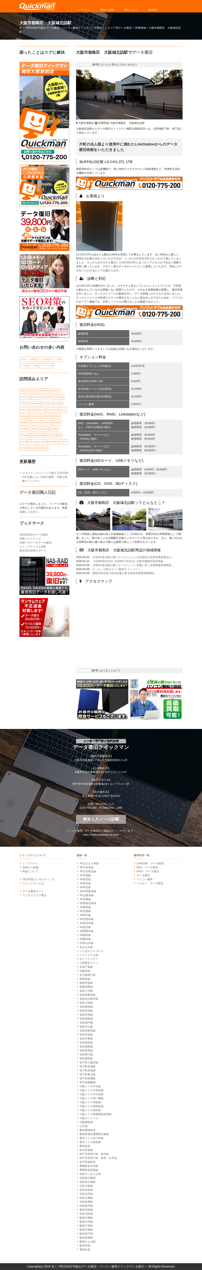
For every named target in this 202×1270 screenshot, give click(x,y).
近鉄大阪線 (86, 1185)
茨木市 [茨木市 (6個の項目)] (33, 445)
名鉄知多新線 (88, 1030)
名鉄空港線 (86, 1034)
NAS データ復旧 (147, 867)
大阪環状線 (86, 1122)
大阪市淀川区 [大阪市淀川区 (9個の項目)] (46, 421)
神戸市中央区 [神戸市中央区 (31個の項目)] (32, 439)
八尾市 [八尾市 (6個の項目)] (29, 390)
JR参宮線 (85, 879)
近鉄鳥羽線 (86, 1205)
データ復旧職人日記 (37, 489)
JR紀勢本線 (87, 919)
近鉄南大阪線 (88, 1177)
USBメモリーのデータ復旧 (35, 539)
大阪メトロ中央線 (90, 1086)
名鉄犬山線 (86, 1026)
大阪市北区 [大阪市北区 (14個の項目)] (62, 409)
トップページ (83, 9)
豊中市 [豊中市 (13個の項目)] (45, 445)
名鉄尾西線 (86, 1006)
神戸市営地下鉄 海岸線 (94, 1154)
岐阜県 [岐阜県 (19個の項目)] (40, 433)
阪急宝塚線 (86, 1229)
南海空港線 (86, 982)
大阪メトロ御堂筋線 (91, 1106)
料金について (131, 9)
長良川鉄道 (86, 1213)
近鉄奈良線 (86, 1189)
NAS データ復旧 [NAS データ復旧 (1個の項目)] (41, 359)
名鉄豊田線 (86, 1058)
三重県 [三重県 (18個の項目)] (22, 390)
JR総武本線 (87, 923)
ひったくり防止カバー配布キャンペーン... (118, 569)
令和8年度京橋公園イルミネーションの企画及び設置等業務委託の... (133, 557)
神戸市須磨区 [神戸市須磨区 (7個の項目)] (24, 445)
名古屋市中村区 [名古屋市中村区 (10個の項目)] (54, 390)
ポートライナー (89, 959)
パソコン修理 (145, 879)
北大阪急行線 (88, 974)
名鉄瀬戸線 (86, 1022)
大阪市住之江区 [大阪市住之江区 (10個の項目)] (52, 409)
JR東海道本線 (88, 903)
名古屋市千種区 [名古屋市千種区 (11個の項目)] (25, 396)
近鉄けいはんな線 (90, 1173)
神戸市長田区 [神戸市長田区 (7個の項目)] (63, 439)
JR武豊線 (85, 911)
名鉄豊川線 (86, 1054)
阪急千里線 (86, 1225)
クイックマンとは (33, 883)
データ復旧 (142, 52)
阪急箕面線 (86, 1237)
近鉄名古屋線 (88, 1181)
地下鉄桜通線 (88, 1078)
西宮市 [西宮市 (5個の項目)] (39, 445)
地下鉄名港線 (88, 1070)
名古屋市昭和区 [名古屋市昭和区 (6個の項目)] (48, 396)
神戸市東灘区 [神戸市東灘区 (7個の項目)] (53, 439)
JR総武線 (85, 927)
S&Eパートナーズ (30, 535)
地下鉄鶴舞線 (88, 1082)
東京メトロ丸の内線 (91, 1138)
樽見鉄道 (85, 1146)
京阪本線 (85, 970)
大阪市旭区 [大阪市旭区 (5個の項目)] (56, 415)
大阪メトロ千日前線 (91, 1094)
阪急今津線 (86, 1221)
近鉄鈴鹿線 (86, 1201)
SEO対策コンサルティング (38, 879)
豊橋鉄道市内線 (89, 1166)
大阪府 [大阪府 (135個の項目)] (34, 433)
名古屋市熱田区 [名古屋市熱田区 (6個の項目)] (35, 402)
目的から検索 (30, 867)
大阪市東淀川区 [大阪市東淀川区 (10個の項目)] (25, 421)
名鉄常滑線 (86, 1010)
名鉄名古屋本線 (89, 998)
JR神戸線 (85, 915)
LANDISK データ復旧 (150, 863)
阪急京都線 (86, 1217)
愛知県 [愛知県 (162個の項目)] (47, 433)
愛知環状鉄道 (88, 1130)
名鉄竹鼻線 (86, 1038)
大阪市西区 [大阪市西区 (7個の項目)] (34, 427)
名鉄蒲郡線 (86, 1046)
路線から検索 (107, 9)
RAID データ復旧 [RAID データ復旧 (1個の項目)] (55, 359)
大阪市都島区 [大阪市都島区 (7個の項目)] (54, 427)
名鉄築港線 (86, 1042)
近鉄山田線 (86, 1193)
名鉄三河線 (86, 990)
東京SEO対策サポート (32, 547)
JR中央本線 (87, 867)
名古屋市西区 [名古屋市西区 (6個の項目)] (24, 409)
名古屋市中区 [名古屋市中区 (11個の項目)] (43, 390)
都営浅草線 (86, 1209)
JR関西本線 (87, 931)
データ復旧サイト (33, 891)
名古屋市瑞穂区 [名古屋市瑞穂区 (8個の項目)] (47, 402)
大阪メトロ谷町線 (90, 1110)
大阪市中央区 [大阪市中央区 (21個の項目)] (41, 409)
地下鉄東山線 (88, 1074)
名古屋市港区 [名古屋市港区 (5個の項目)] (24, 402)
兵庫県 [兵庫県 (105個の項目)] (35, 390)
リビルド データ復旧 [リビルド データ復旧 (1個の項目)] (46, 365)
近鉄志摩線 (86, 1197)
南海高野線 (86, 986)
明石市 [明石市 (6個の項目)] (53, 433)
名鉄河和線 (86, 1014)
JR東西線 (85, 907)
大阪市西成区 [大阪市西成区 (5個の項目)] (44, 427)
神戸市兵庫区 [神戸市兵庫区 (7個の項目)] (42, 439)
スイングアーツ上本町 (32, 543)
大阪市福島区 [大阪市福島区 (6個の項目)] (24, 427)
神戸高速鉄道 (88, 1162)
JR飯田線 (85, 939)
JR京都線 (85, 875)
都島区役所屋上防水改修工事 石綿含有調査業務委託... (125, 573)
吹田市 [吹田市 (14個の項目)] (33, 409)
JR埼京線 (85, 887)
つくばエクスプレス (91, 951)
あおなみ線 (86, 947)
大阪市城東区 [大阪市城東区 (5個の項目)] (24, 415)
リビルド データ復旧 (150, 883)
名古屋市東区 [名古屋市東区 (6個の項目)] (59, 396)
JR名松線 (85, 883)
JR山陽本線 (87, 895)
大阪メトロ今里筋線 (91, 1090)
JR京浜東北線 (88, 871)
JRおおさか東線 (89, 863)
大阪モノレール (89, 1118)
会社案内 (152, 9)
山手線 (84, 1126)
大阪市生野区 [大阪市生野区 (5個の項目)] (57, 421)
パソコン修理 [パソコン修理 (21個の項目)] (33, 365)
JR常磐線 (85, 899)
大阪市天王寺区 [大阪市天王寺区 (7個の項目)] (35, 415)
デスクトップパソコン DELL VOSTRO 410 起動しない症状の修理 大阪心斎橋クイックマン (45, 474)
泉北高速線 (86, 1150)
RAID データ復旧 (148, 871)
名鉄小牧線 (86, 1002)
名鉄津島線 (86, 1018)
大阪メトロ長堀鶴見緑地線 (95, 1114)
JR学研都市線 (88, 891)
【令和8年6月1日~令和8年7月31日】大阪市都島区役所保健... (129, 561)
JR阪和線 (85, 935)
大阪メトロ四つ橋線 (91, 1098)
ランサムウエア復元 (34, 895)
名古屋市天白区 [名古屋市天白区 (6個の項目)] (36, 396)
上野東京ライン (89, 962)
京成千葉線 (86, 966)
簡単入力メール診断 (101, 819)
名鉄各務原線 (88, 994)
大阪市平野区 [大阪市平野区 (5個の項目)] (46, 415)
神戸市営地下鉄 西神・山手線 (98, 1158)
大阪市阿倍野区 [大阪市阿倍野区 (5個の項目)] (25, 433)
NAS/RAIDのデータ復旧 (33, 531)
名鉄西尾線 (86, 1050)
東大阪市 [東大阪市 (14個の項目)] (23, 439)
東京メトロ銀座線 (90, 1142)
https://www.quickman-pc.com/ (101, 834)
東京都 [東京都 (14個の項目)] (60, 433)
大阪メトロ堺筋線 (90, 1102)
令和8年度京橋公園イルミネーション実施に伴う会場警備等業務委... (133, 565)
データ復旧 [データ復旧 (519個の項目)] (23, 365)
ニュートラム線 (89, 955)
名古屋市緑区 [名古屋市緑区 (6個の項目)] (58, 402)
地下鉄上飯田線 (89, 1062)
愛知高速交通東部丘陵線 (94, 1134)
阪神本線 (85, 1245)
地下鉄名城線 (88, 1066)
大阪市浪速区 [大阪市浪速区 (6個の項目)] (36, 421)
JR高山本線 (87, 943)
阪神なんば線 (88, 1241)
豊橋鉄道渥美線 (89, 1169)
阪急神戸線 (86, 1233)
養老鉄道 (85, 1249)
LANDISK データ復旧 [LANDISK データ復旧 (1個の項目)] (27, 359)
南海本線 (85, 978)
